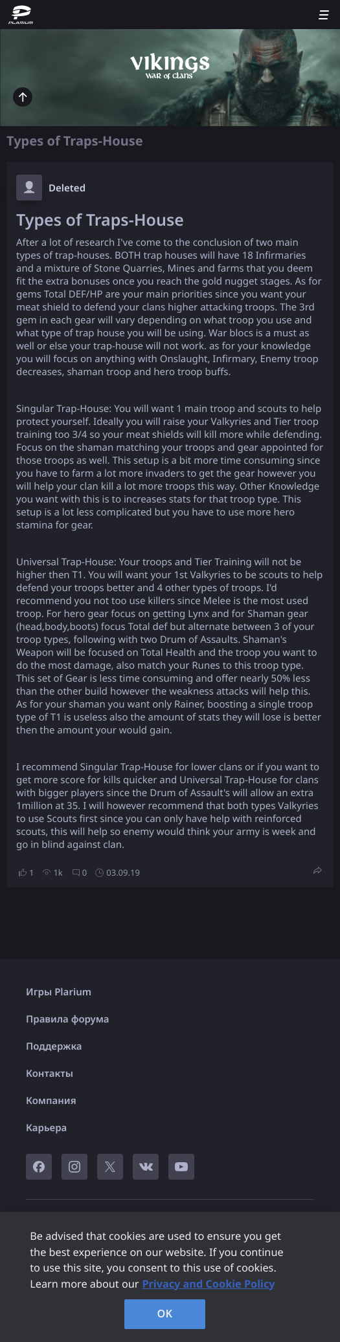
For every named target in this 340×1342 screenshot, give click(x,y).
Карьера (46, 1127)
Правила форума (67, 1019)
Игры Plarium (58, 992)
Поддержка (54, 1046)
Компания (51, 1100)
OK (165, 1313)
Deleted (67, 188)
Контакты (49, 1073)
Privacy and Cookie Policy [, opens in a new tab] (208, 1284)
